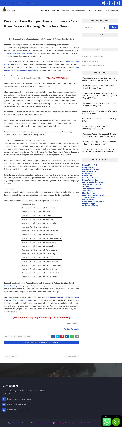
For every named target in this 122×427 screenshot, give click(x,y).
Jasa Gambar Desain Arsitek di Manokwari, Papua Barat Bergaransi (99, 104)
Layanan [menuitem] (55, 10)
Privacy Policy (59, 423)
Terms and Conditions (80, 423)
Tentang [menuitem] (45, 10)
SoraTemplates (15, 423)
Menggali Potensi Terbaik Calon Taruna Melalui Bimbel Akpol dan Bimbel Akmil (98, 150)
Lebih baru (12, 356)
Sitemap (92, 423)
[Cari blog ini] (94, 28)
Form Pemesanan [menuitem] (112, 10)
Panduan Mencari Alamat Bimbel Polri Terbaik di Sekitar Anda (98, 87)
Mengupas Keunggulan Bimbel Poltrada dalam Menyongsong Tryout (99, 143)
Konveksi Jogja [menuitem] (78, 10)
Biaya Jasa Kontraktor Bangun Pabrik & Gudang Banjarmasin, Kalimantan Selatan (99, 79)
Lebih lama (71, 356)
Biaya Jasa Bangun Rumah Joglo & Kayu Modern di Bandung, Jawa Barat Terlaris (99, 135)
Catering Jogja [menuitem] (95, 10)
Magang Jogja (32, 3)
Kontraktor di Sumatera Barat (18, 336)
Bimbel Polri (20, 3)
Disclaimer (68, 423)
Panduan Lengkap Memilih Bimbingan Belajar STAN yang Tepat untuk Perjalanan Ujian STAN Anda (99, 95)
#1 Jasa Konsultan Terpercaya (43, 423)
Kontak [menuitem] (65, 10)
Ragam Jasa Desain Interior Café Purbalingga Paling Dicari (96, 127)
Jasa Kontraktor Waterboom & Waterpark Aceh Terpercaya (99, 112)
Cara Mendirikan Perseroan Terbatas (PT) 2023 (99, 120)
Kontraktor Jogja (8, 3)
